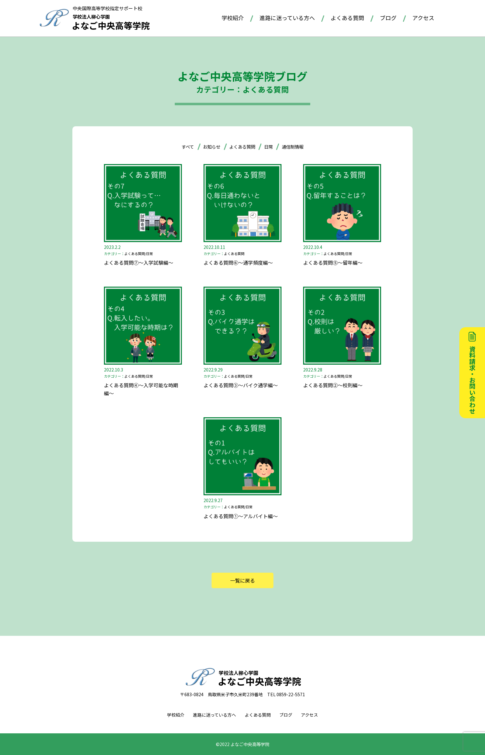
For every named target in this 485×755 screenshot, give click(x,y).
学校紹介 (232, 18)
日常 (268, 146)
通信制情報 (292, 146)
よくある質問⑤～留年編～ (333, 262)
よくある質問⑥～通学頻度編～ (238, 262)
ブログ (388, 18)
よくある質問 (347, 18)
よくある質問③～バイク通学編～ (241, 385)
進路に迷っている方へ (287, 18)
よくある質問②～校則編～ (333, 385)
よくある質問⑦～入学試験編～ (138, 262)
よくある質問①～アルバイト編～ (241, 516)
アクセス (423, 18)
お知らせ (211, 146)
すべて (188, 146)
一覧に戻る (242, 580)
